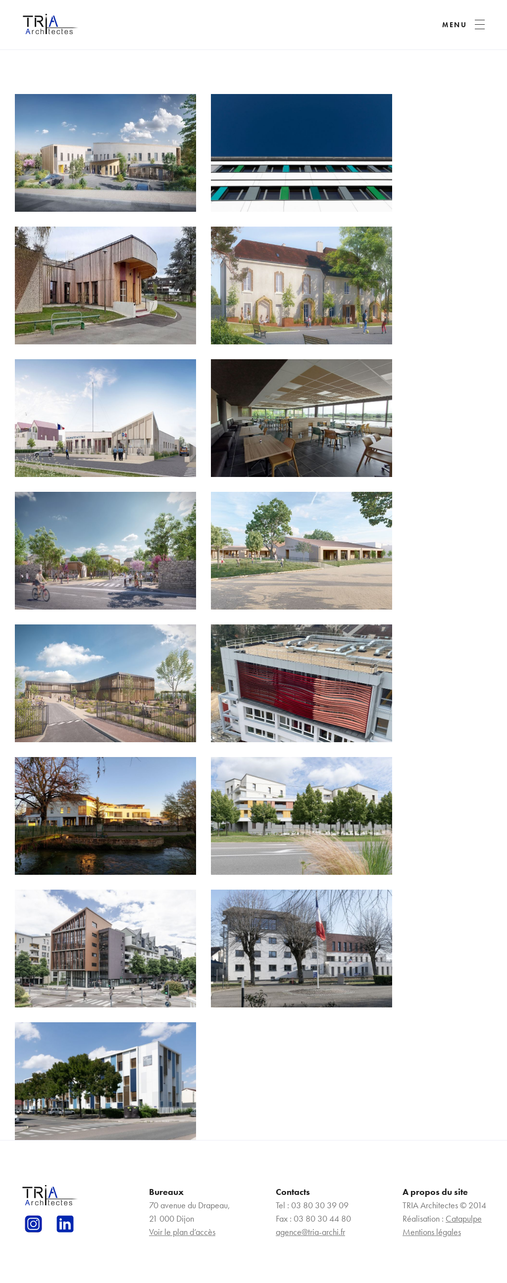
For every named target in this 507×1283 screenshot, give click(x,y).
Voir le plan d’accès (182, 1231)
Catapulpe (464, 1218)
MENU (454, 24)
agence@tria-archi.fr (310, 1231)
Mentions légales (432, 1231)
